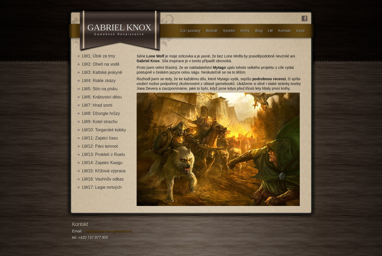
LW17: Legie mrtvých (101, 187)
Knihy (245, 31)
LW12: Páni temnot (100, 146)
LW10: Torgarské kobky (104, 130)
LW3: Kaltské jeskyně (102, 72)
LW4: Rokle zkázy (99, 80)
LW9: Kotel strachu (100, 121)
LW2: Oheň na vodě (100, 64)
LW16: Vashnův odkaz (103, 179)
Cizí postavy (190, 31)
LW (270, 31)
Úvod (300, 31)
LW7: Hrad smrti (97, 105)
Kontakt (284, 31)
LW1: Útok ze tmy (98, 56)
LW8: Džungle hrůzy (101, 113)
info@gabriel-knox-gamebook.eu (109, 231)
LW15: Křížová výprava (103, 171)
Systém (229, 31)
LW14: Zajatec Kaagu (102, 162)
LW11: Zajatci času (100, 138)
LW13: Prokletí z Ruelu (103, 154)
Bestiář (212, 31)
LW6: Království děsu (102, 97)
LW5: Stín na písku (100, 89)
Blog (259, 31)
